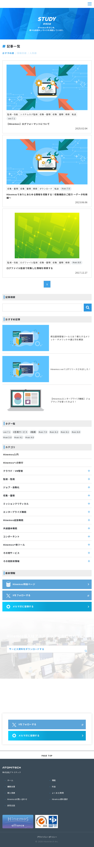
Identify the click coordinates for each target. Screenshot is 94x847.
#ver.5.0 (7, 437)
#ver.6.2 (54, 431)
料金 (54, 786)
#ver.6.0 (76, 431)
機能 (54, 780)
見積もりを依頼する (47, 659)
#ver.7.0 (43, 431)
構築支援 (11, 786)
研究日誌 (11, 805)
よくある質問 (58, 792)
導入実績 (11, 792)
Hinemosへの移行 (13, 462)
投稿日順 (21, 53)
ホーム (10, 780)
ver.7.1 (6, 431)
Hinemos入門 (11, 454)
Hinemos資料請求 (60, 799)
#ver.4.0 (29, 437)
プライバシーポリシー (47, 836)
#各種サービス (20, 431)
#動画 (33, 431)
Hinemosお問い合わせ (17, 799)
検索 (88, 307)
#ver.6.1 (65, 431)
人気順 (33, 53)
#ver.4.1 (18, 437)
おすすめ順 (8, 53)
